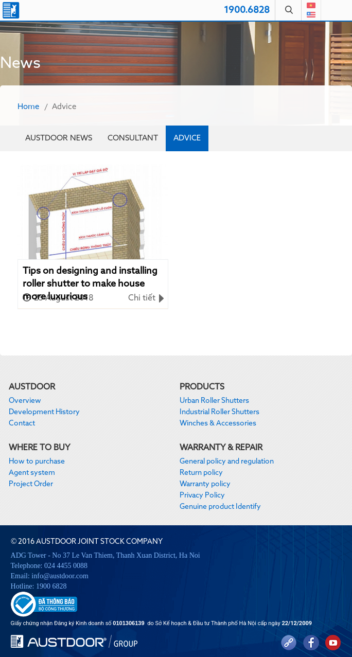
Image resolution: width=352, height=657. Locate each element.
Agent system (32, 472)
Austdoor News (58, 138)
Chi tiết (141, 298)
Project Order (31, 484)
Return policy (201, 472)
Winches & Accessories (218, 423)
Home (28, 107)
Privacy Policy (202, 495)
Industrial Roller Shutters (219, 412)
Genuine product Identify (220, 506)
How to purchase (37, 461)
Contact (22, 423)
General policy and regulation (227, 461)
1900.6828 (247, 10)
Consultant (133, 138)
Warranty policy (205, 484)
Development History (44, 412)
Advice (187, 138)
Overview (25, 400)
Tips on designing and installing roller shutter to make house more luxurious (90, 279)
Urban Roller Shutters (214, 400)
